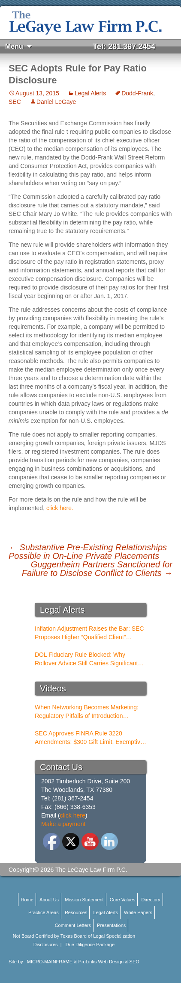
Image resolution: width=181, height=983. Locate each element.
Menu (14, 46)
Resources (76, 912)
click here (72, 815)
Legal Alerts (90, 93)
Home (27, 899)
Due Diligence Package (90, 944)
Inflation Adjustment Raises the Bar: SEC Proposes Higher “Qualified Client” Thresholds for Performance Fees (89, 633)
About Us (49, 899)
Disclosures (45, 944)
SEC (15, 101)
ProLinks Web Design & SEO (108, 961)
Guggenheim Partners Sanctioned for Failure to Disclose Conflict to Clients (97, 568)
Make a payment (63, 824)
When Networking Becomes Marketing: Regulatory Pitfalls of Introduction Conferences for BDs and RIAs (87, 712)
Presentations (111, 925)
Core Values (123, 899)
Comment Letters (73, 925)
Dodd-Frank (137, 93)
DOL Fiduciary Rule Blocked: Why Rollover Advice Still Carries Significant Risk (86, 659)
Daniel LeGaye (56, 101)
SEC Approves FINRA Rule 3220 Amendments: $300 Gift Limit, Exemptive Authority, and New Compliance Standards (89, 738)
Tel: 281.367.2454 (124, 46)
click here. (59, 508)
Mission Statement (84, 899)
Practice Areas (43, 912)
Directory (151, 899)
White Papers (138, 912)
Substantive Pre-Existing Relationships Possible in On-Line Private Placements (88, 552)
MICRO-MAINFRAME (49, 961)
